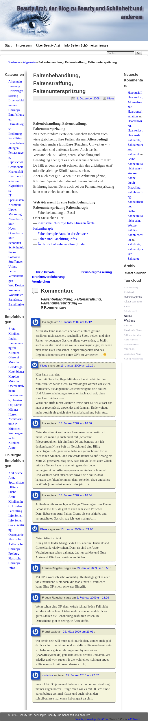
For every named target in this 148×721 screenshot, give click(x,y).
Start (8, 45)
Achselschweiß (130, 311)
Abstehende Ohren (133, 330)
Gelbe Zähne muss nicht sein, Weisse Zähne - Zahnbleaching (135, 225)
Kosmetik (14, 205)
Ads (134, 301)
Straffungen (15, 261)
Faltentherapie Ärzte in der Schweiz (63, 234)
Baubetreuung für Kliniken (15, 348)
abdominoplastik (133, 296)
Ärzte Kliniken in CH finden (15, 501)
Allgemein (29, 62)
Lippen (12, 209)
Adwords (134, 339)
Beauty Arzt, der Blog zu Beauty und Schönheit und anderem (54, 715)
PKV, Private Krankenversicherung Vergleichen (48, 276)
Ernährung (15, 133)
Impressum (23, 45)
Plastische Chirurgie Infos (14, 563)
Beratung (14, 86)
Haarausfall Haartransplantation (15, 176)
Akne (126, 339)
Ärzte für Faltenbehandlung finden (62, 244)
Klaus (110, 98)
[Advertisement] (84, 112)
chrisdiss (47, 675)
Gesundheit (15, 167)
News (12, 228)
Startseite (14, 62)
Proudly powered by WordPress (91, 719)
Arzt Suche (15, 473)
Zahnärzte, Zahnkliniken (16, 304)
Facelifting (15, 138)
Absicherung (137, 359)
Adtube (127, 301)
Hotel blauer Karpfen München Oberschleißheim (16, 381)
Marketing (15, 214)
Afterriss (128, 325)
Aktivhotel (129, 292)
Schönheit (14, 243)
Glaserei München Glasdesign (15, 362)
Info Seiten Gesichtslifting (16, 525)
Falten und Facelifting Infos (57, 239)
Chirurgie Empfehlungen (16, 114)
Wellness (14, 290)
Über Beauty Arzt (48, 45)
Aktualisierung (131, 287)
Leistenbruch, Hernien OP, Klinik (15, 400)
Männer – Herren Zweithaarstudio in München (15, 419)
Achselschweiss (131, 344)
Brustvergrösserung (98, 272)
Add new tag (130, 335)
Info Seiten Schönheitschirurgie (86, 45)
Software (14, 257)
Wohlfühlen (15, 295)
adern (139, 335)
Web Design (16, 285)
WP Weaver (134, 719)
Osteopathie (16, 534)
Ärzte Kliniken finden (13, 333)
